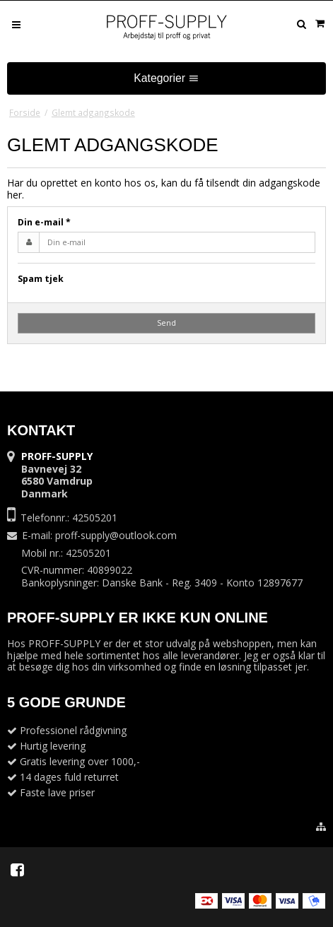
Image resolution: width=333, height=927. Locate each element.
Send (166, 323)
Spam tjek (41, 278)
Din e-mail (44, 222)
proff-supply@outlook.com (116, 535)
